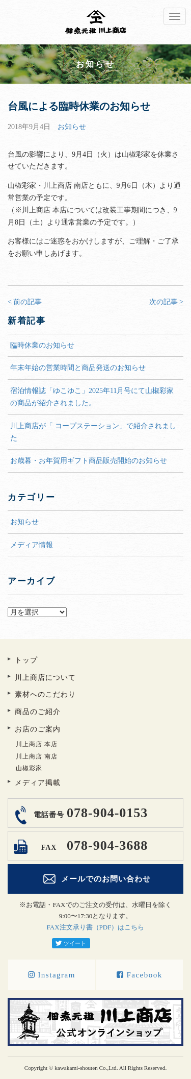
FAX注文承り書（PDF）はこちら (96, 927)
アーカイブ (95, 601)
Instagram (51, 975)
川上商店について (45, 677)
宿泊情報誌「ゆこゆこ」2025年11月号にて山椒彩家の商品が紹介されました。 (92, 397)
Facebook (139, 975)
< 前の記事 (25, 302)
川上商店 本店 (37, 744)
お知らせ (72, 127)
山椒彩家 (29, 768)
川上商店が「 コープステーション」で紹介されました (93, 432)
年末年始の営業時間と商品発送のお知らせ (78, 368)
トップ (26, 660)
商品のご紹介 (38, 712)
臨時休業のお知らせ (42, 345)
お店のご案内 (38, 729)
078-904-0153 (89, 812)
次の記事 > (166, 302)
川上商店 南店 (37, 756)
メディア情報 (31, 545)
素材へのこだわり (45, 694)
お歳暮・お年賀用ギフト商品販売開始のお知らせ (88, 460)
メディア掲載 (38, 783)
